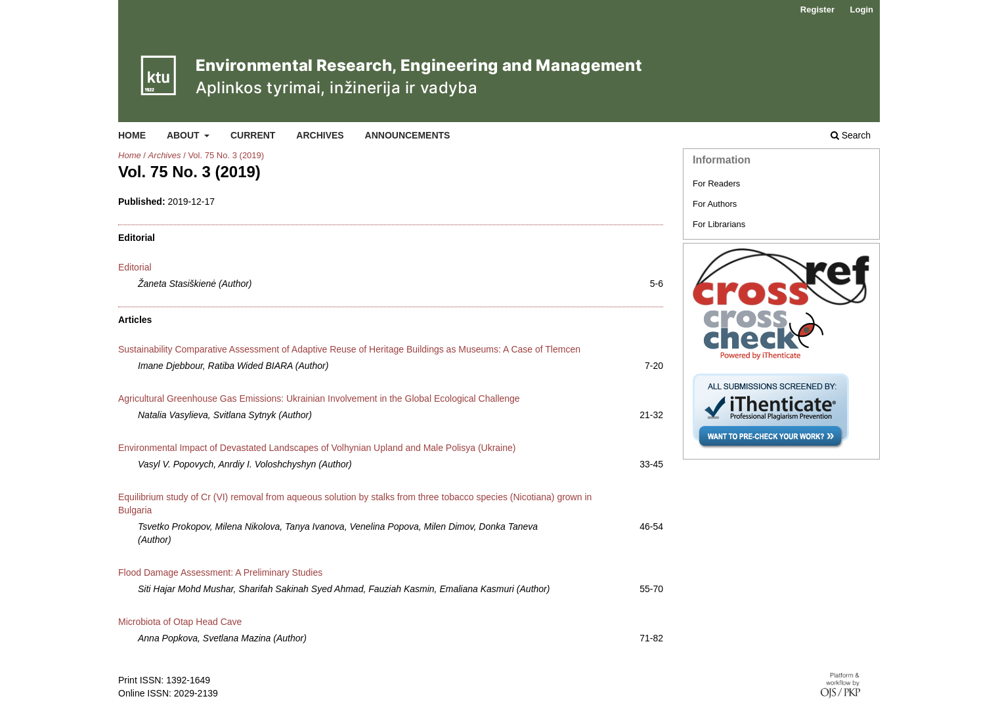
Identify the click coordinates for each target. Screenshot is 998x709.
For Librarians (719, 224)
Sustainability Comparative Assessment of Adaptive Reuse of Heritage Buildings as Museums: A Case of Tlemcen (349, 349)
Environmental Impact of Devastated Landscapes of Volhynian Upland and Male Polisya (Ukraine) (316, 447)
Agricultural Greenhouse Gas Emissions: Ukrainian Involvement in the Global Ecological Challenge (319, 398)
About (184, 135)
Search (851, 135)
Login (861, 9)
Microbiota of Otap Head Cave (180, 621)
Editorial (135, 267)
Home (132, 135)
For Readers (716, 183)
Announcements (407, 135)
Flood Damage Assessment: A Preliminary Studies (220, 572)
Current (252, 135)
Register (817, 9)
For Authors (715, 204)
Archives (319, 135)
